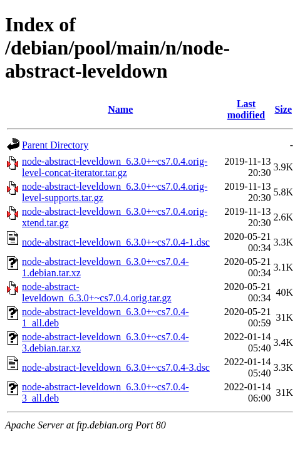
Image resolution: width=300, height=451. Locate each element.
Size (283, 109)
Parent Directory (55, 145)
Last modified (246, 109)
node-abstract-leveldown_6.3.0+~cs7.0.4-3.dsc (116, 367)
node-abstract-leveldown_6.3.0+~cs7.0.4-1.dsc (116, 242)
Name (120, 109)
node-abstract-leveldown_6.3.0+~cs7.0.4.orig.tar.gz (97, 292)
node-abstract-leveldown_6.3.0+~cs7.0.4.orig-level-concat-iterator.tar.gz (114, 167)
